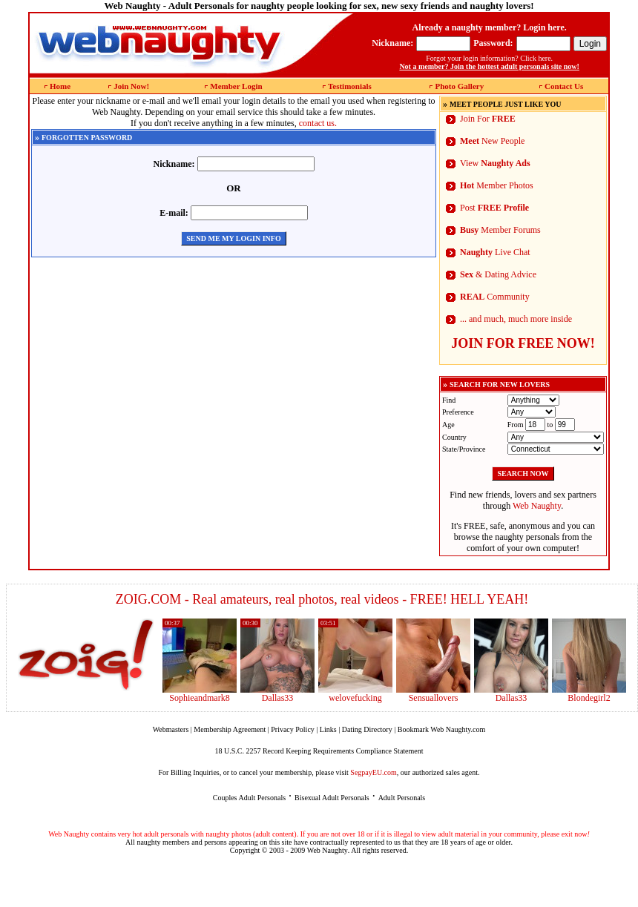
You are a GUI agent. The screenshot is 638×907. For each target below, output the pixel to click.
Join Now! (131, 86)
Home (60, 86)
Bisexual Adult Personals (332, 798)
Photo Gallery (459, 86)
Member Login (236, 86)
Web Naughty (537, 506)
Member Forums (500, 230)
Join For (488, 118)
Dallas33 (278, 698)
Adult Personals (402, 798)
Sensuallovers (433, 698)
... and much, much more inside (516, 319)
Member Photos (496, 185)
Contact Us (564, 86)
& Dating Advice (498, 274)
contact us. (318, 123)
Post (494, 207)
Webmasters (171, 729)
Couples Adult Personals (249, 798)
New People (492, 141)
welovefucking (355, 698)
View (495, 163)
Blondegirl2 (589, 698)
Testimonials (350, 86)
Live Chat (495, 252)
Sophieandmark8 (199, 698)
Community (495, 296)
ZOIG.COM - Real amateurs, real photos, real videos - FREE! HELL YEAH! (322, 599)
